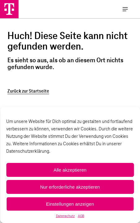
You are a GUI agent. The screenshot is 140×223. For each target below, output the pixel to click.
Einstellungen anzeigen (70, 204)
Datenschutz (65, 216)
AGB (81, 216)
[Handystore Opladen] (9, 9)
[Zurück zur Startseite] (70, 91)
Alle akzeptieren (70, 170)
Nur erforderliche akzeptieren (70, 187)
